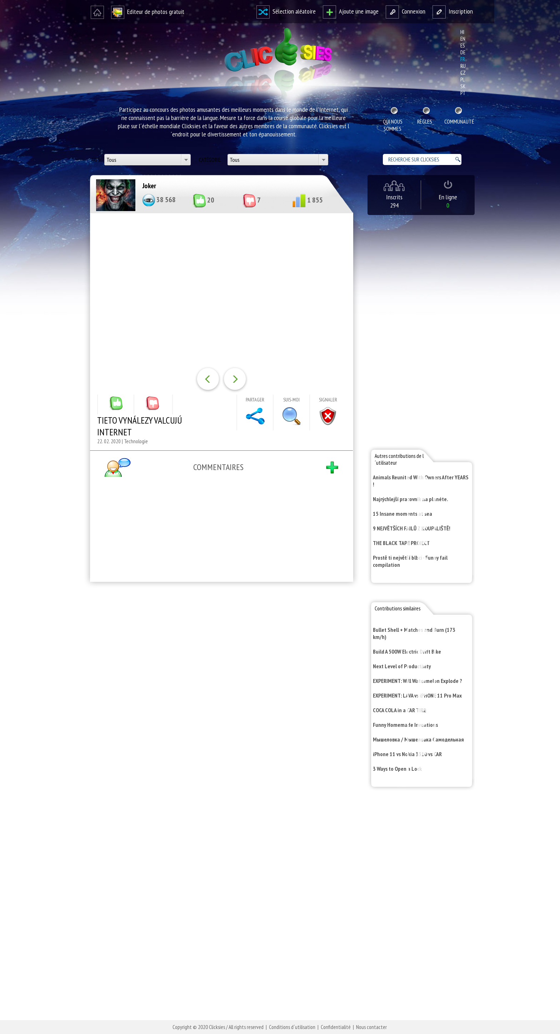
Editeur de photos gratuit (147, 12)
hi (462, 32)
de (462, 52)
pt (462, 93)
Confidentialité (336, 1027)
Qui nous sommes (392, 125)
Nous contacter (371, 1027)
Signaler (328, 399)
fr (462, 59)
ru (463, 66)
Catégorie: (210, 159)
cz (463, 72)
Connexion (405, 11)
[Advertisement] (220, 680)
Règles (424, 121)
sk (462, 86)
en (462, 38)
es (462, 45)
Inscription (452, 11)
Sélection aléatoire (286, 11)
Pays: (96, 159)
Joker (149, 185)
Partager (255, 399)
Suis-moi (291, 399)
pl (462, 79)
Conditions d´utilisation (292, 1027)
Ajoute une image (351, 11)
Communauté (458, 121)
